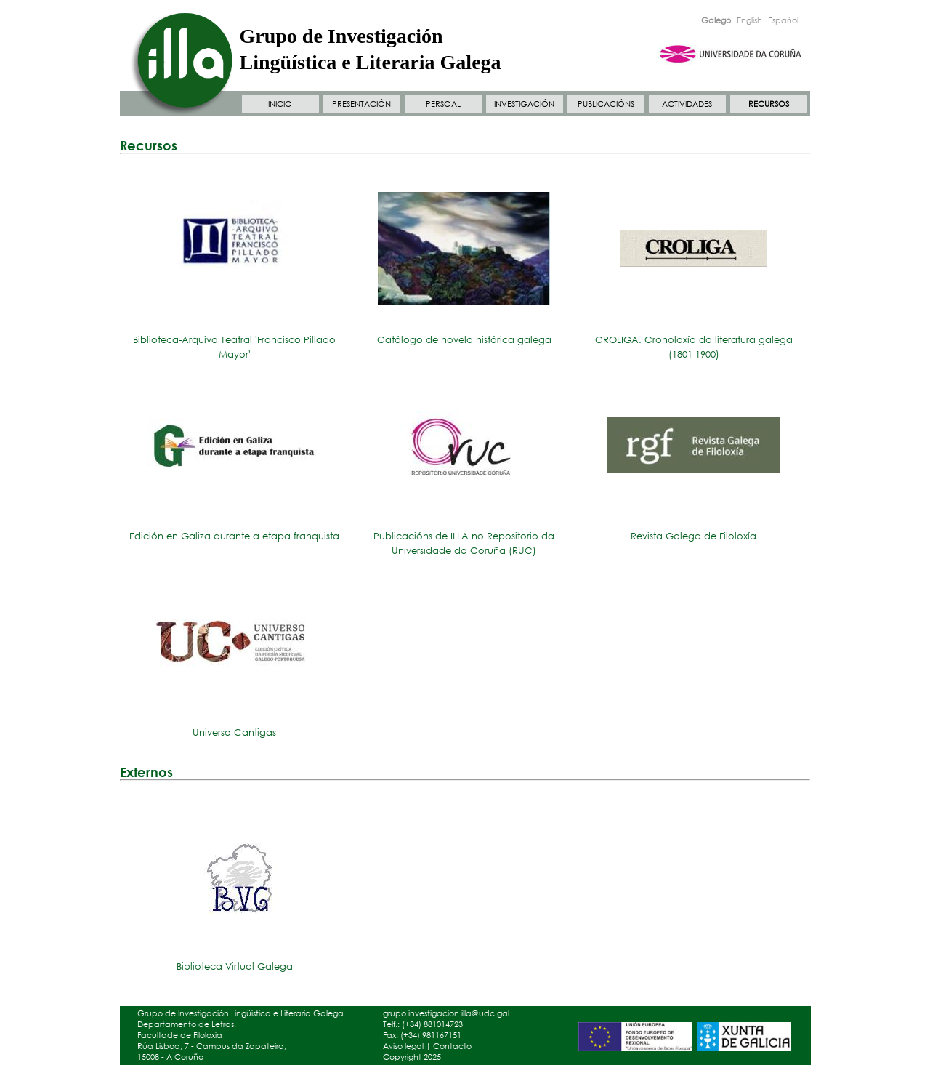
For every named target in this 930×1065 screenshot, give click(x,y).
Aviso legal (403, 1046)
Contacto (452, 1046)
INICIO (280, 104)
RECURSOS (768, 104)
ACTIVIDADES (687, 104)
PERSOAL (443, 104)
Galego (716, 20)
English (749, 20)
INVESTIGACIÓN (524, 104)
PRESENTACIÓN (361, 104)
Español (783, 20)
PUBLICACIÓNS (606, 104)
